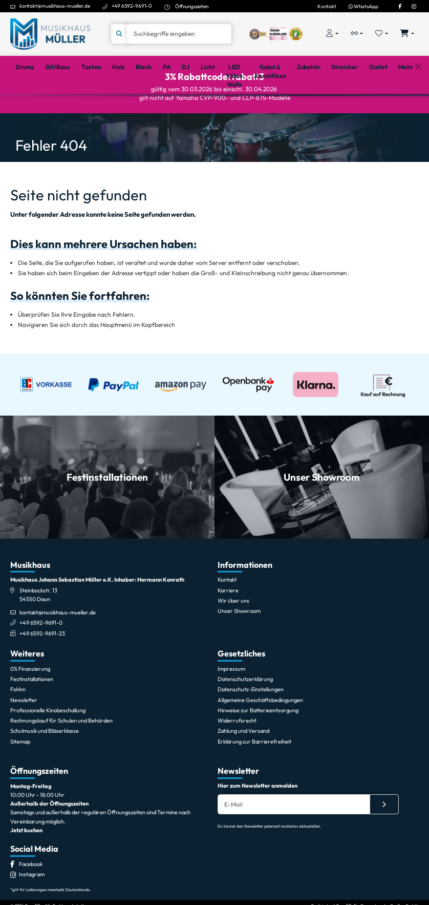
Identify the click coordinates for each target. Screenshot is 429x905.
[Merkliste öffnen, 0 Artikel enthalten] (382, 34)
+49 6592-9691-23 (42, 669)
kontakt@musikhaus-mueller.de (54, 6)
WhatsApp (363, 6)
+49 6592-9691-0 (132, 6)
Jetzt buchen (26, 866)
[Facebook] (399, 6)
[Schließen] (418, 107)
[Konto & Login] (332, 34)
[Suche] (179, 34)
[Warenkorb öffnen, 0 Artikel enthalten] (407, 34)
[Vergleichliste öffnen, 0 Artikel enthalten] (357, 34)
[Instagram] (414, 6)
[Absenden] (384, 840)
